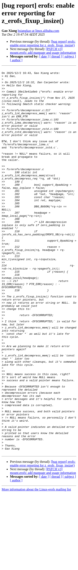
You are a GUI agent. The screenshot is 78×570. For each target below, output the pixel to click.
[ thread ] (56, 56)
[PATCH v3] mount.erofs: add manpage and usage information (43, 50)
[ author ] (16, 60)
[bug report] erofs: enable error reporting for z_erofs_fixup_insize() (43, 43)
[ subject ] (69, 56)
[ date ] (44, 56)
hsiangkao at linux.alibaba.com (38, 30)
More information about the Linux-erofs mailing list (36, 566)
